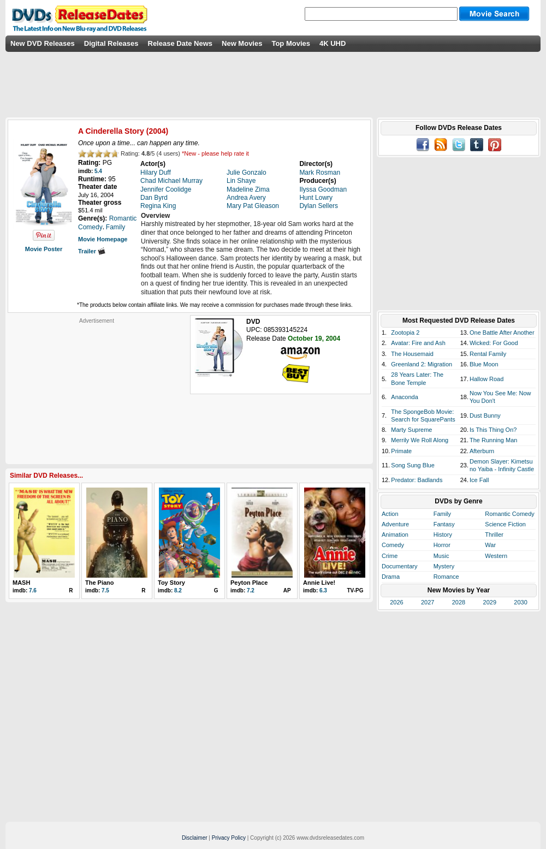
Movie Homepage (102, 239)
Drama (391, 576)
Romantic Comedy (509, 513)
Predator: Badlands (416, 480)
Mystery (444, 566)
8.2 (178, 590)
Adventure (395, 524)
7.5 (105, 590)
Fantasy (444, 524)
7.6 (33, 590)
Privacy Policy (229, 838)
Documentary (399, 566)
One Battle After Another (502, 332)
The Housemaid (412, 354)
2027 (427, 602)
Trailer (91, 251)
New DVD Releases (42, 43)
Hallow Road (486, 379)
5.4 (98, 171)
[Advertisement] (97, 392)
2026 (396, 602)
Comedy (393, 545)
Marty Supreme (411, 429)
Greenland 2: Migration (421, 364)
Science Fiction (505, 524)
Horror (442, 545)
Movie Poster (43, 249)
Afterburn (482, 451)
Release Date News (180, 43)
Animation (395, 534)
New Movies (242, 43)
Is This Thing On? (493, 429)
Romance (446, 576)
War (490, 545)
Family (442, 513)
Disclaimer (194, 838)
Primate (401, 451)
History (443, 534)
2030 (520, 602)
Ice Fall (479, 480)
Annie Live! (319, 582)
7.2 (250, 590)
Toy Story (171, 582)
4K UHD (332, 43)
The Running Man (493, 440)
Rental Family (488, 354)
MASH (21, 582)
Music (441, 556)
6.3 (323, 590)
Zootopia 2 (405, 332)
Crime (389, 556)
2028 (458, 602)
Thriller (494, 534)
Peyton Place (249, 582)
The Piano (99, 582)
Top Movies (290, 43)
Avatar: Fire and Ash (418, 343)
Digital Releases (111, 43)
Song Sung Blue (413, 465)
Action (390, 513)
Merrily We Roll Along (419, 440)
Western (496, 556)
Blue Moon (484, 364)
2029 (489, 602)
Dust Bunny (485, 415)
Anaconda (404, 397)
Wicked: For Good (494, 343)
